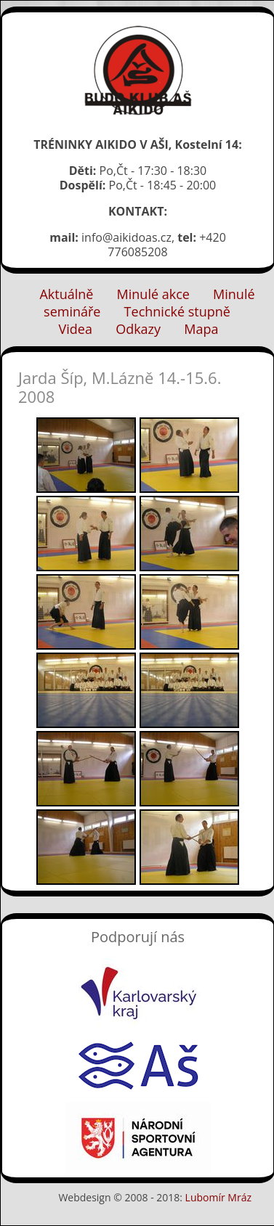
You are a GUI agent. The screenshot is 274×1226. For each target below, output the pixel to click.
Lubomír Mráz (218, 1197)
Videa (75, 329)
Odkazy (138, 329)
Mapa (201, 329)
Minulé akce (153, 294)
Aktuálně (66, 294)
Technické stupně (177, 311)
